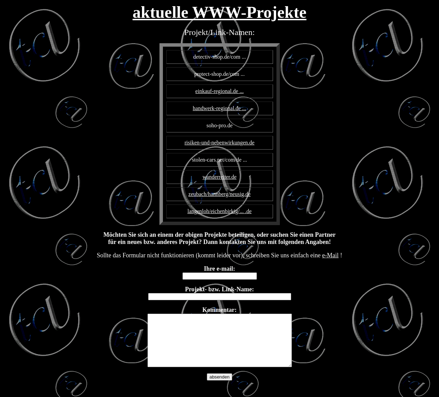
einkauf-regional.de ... (219, 91)
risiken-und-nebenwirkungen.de (219, 142)
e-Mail (330, 255)
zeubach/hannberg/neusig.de (219, 194)
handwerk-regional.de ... (219, 108)
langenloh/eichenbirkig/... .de (219, 211)
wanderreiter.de (219, 177)
